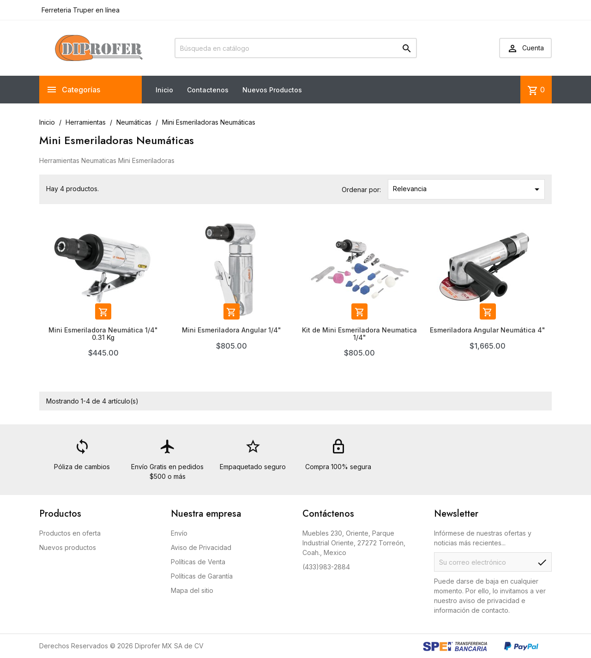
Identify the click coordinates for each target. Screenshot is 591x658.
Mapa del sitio (192, 590)
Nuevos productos (67, 547)
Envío (179, 533)
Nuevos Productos (272, 90)
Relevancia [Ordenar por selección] (468, 189)
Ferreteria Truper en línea (80, 10)
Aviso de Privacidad (201, 547)
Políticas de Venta (198, 562)
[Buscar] (295, 48)
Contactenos (208, 90)
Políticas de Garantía (202, 576)
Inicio (164, 90)
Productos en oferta (70, 533)
